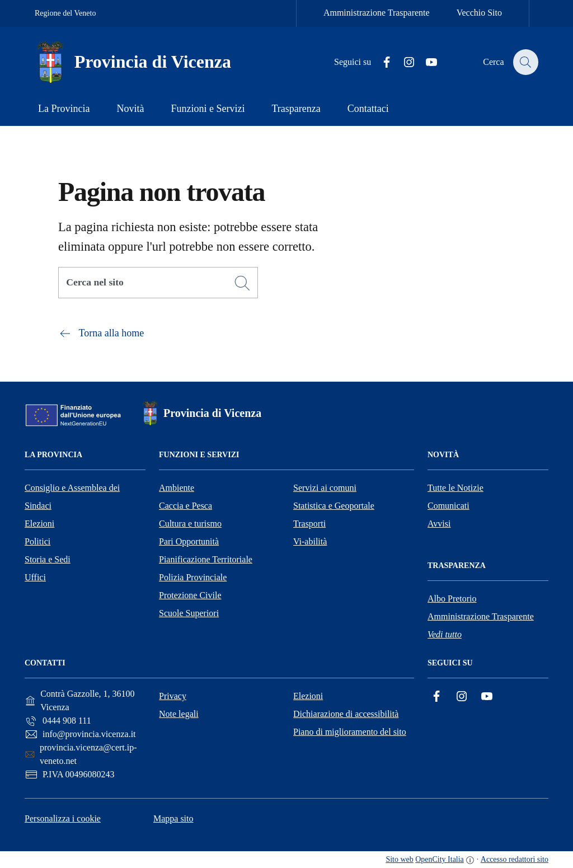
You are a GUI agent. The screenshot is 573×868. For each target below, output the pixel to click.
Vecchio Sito (479, 12)
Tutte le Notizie (455, 487)
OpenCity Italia (439, 859)
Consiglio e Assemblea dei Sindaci (72, 496)
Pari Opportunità (189, 541)
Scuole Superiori (189, 613)
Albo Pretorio (452, 598)
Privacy (172, 696)
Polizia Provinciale (193, 577)
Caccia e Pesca (185, 505)
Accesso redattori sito (514, 859)
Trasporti (309, 523)
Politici (37, 541)
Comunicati (448, 505)
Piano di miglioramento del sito (349, 731)
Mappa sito (173, 818)
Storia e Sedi (48, 559)
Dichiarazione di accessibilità (345, 714)
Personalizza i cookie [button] (63, 818)
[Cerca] (242, 283)
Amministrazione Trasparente (376, 12)
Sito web (399, 859)
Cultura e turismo (190, 523)
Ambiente (176, 487)
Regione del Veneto (65, 13)
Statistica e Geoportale (333, 505)
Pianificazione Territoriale (205, 559)
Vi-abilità (310, 541)
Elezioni (39, 523)
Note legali (179, 714)
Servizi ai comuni (324, 487)
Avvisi (439, 523)
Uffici (35, 577)
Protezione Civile (190, 595)
